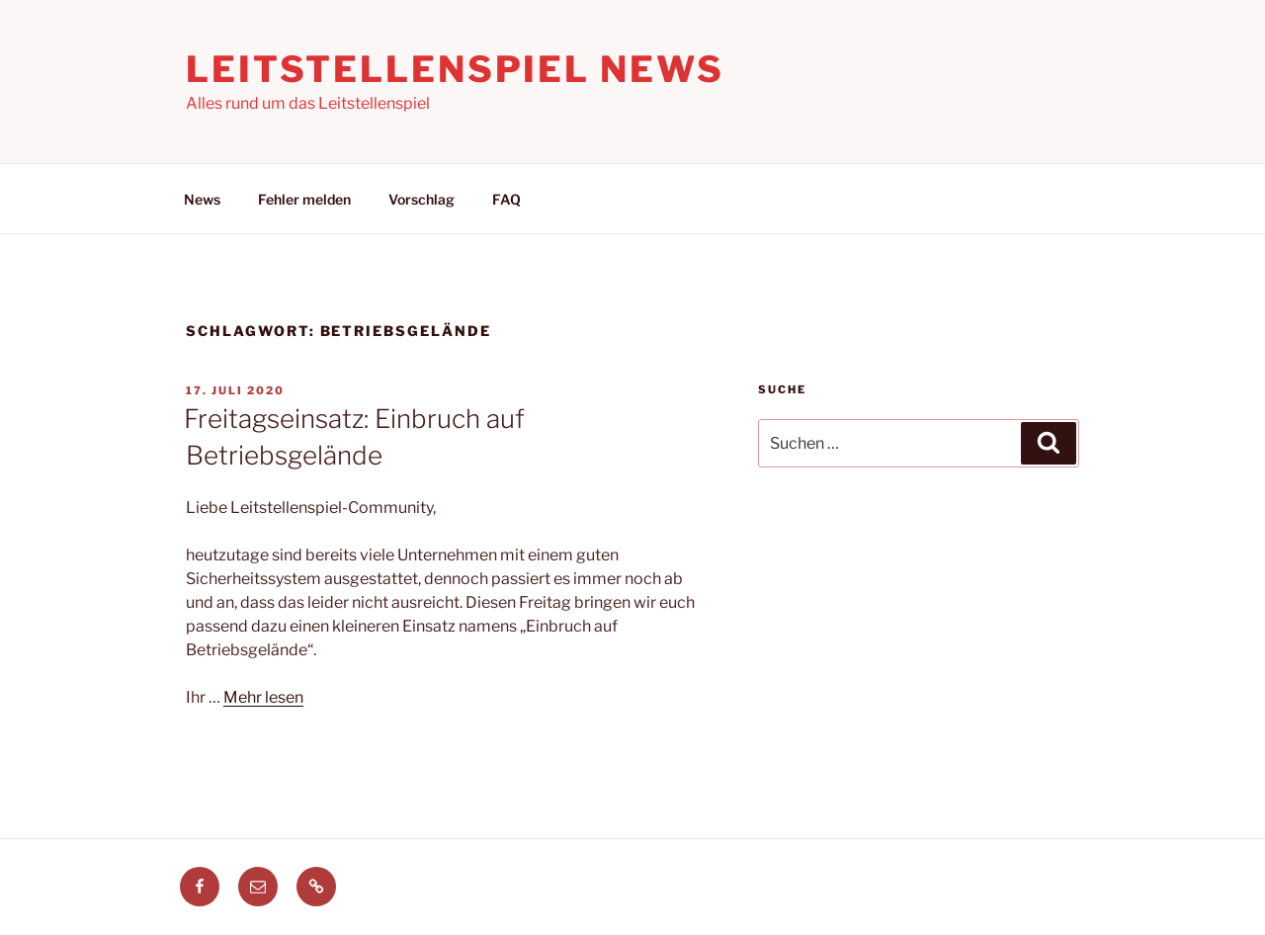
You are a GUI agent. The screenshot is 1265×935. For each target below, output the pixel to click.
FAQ (506, 199)
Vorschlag (421, 199)
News (202, 199)
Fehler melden (304, 199)
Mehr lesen (263, 697)
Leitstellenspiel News (454, 69)
